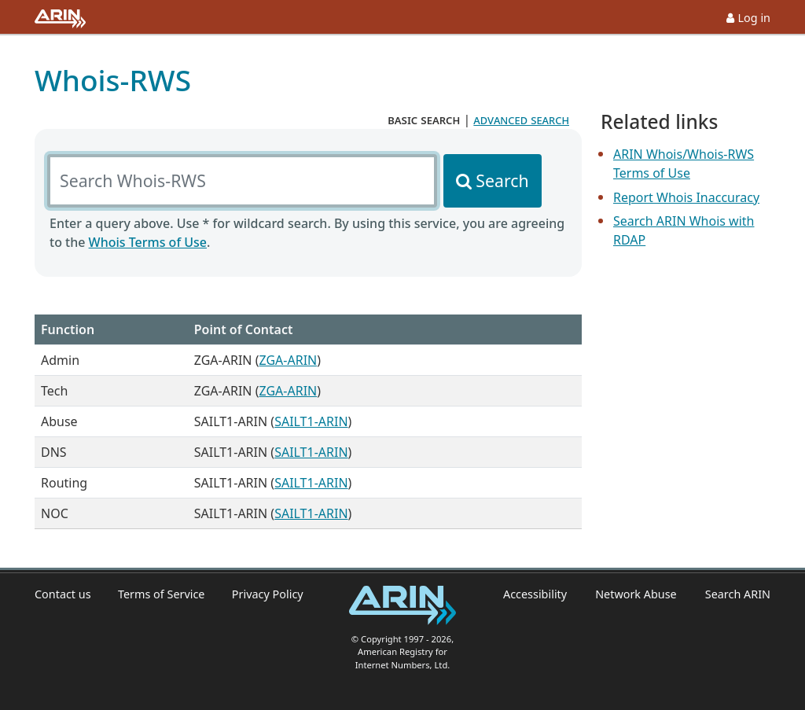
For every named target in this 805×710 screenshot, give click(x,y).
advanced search (521, 119)
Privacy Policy (267, 594)
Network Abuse (636, 594)
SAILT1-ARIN (310, 421)
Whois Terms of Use (148, 242)
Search (502, 180)
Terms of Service (161, 594)
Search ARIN (737, 594)
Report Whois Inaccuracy (686, 197)
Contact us (63, 594)
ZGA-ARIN (288, 360)
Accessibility (535, 594)
